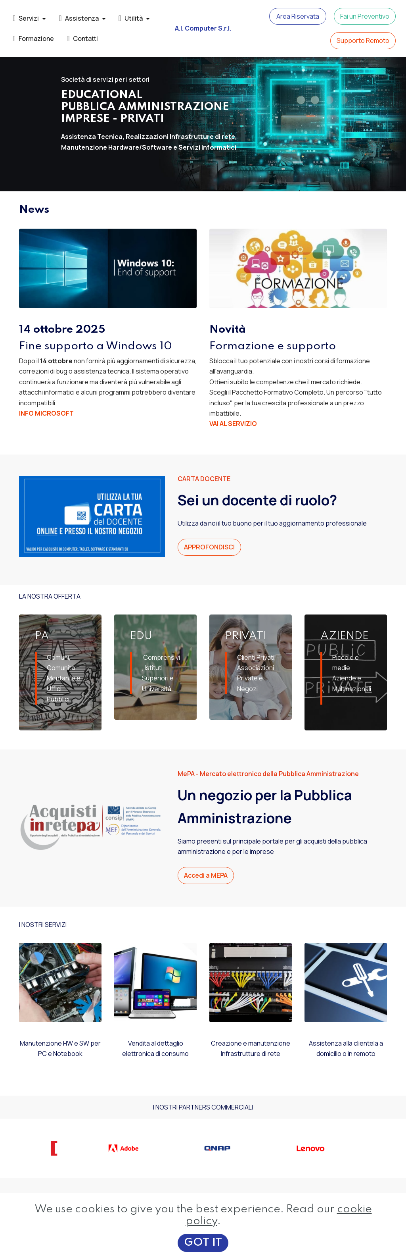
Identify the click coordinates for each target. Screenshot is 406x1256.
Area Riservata (297, 16)
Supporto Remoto (363, 40)
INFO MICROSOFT (46, 413)
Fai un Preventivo (364, 16)
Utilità (131, 18)
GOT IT (203, 1242)
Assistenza (78, 18)
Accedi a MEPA (206, 875)
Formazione (33, 38)
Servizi (26, 18)
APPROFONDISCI (209, 547)
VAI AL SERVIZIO (233, 423)
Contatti (82, 38)
